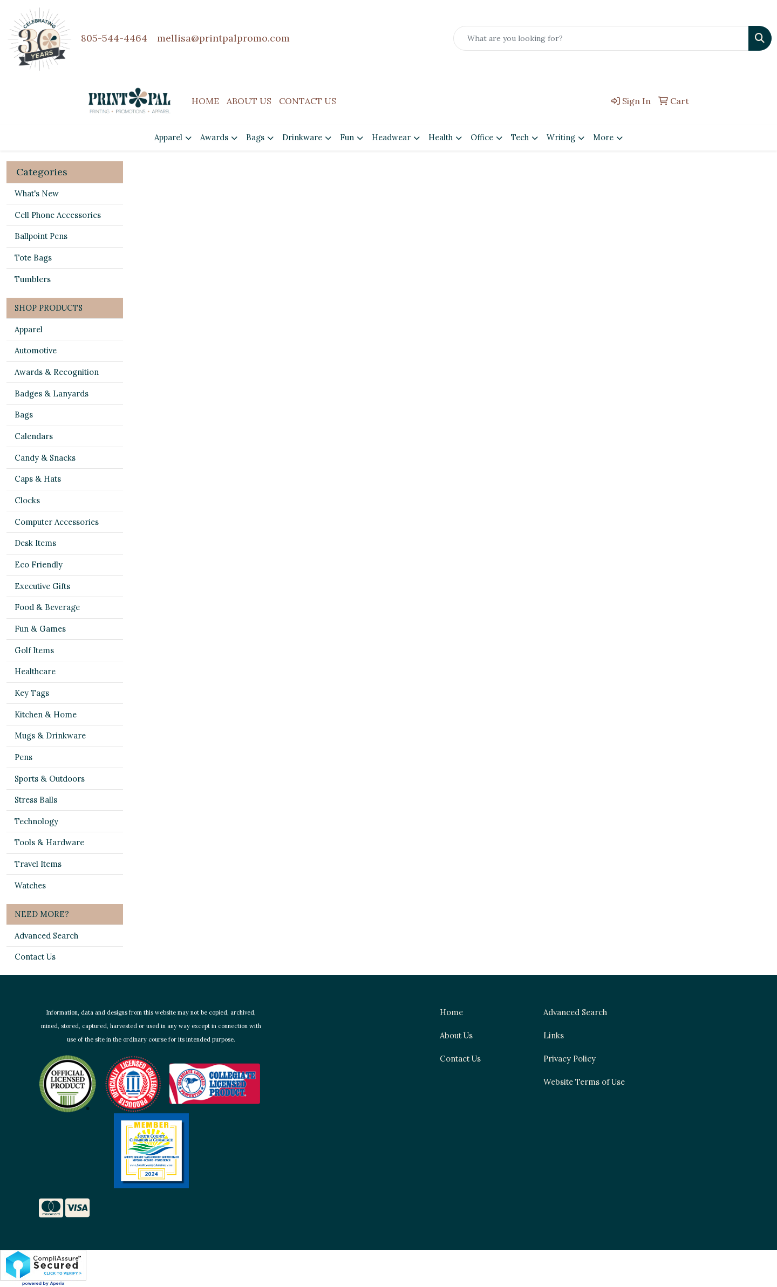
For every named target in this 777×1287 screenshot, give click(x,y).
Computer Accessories (57, 522)
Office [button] (482, 137)
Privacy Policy (569, 1058)
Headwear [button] (391, 137)
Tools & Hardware (49, 842)
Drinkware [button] (302, 137)
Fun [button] (347, 137)
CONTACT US (307, 100)
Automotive (36, 350)
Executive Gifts (42, 586)
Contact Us (35, 956)
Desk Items (35, 543)
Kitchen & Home (46, 714)
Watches (30, 885)
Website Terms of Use (584, 1082)
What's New (37, 193)
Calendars (34, 436)
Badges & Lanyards (51, 393)
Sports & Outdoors (50, 778)
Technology (36, 821)
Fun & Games (40, 629)
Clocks (27, 500)
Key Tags (32, 693)
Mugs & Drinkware (50, 735)
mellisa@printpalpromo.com (223, 38)
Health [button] (440, 137)
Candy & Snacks (45, 458)
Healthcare (35, 671)
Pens (23, 757)
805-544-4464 (114, 38)
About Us (456, 1035)
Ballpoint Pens (41, 236)
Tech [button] (520, 137)
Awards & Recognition (57, 372)
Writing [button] (561, 137)
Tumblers (33, 279)
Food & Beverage (47, 607)
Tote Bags (33, 257)
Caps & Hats (38, 479)
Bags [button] (255, 137)
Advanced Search (46, 935)
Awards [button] (214, 137)
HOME (205, 100)
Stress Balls (36, 800)
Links (553, 1035)
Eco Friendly (39, 564)
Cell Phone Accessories (58, 215)
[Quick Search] (601, 38)
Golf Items (34, 650)
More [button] (603, 137)
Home (451, 1012)
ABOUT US (249, 100)
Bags (24, 414)
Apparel (29, 329)
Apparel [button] (168, 137)
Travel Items (38, 864)
